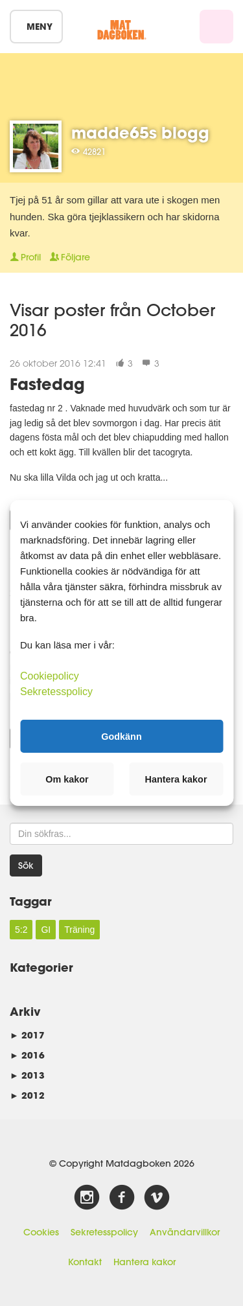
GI (46, 929)
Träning (79, 929)
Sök (26, 865)
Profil (25, 257)
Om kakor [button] (66, 779)
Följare (70, 257)
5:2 (21, 929)
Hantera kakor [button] (176, 779)
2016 (27, 1055)
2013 (27, 1075)
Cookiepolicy (49, 676)
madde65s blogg (140, 132)
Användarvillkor (185, 1232)
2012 (27, 1095)
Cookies (41, 1232)
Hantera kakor (144, 1262)
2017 (27, 1035)
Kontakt (85, 1262)
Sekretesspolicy (104, 1232)
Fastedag (47, 384)
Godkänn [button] (121, 736)
